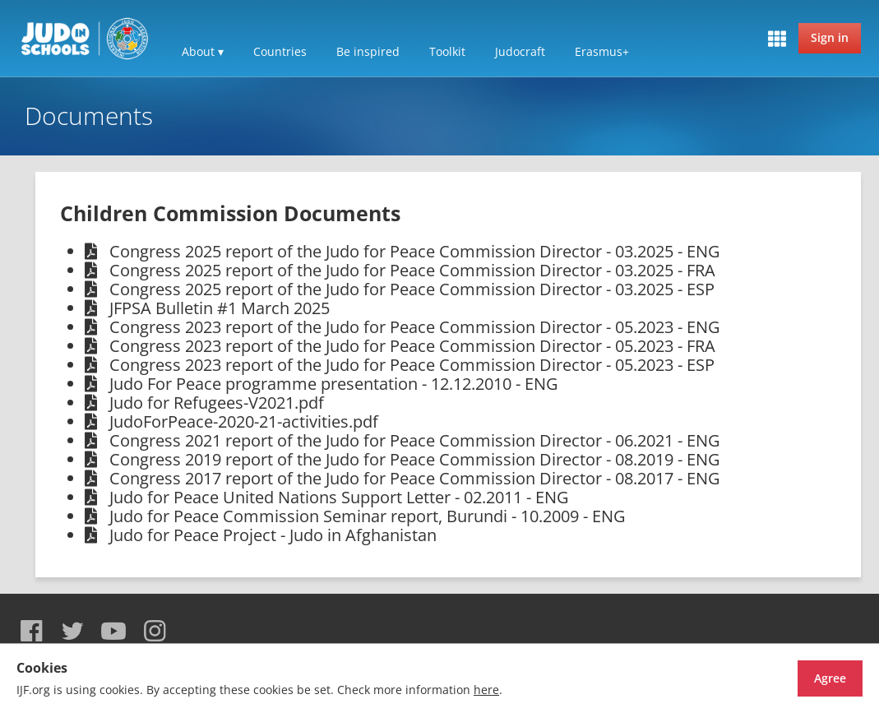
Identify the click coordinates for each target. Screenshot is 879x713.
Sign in (830, 37)
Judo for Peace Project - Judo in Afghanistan (273, 535)
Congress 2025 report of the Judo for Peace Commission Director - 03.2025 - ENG (414, 251)
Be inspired (368, 51)
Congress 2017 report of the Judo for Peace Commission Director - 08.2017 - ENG (414, 478)
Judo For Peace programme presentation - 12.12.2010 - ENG (333, 384)
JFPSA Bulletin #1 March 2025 (219, 308)
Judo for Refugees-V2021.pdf (216, 402)
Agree (801, 678)
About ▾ (203, 51)
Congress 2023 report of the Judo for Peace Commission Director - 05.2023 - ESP (412, 365)
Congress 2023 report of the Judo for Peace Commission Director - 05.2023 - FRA (412, 346)
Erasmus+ (602, 51)
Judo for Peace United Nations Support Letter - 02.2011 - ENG (339, 497)
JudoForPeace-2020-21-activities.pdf (243, 421)
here (486, 689)
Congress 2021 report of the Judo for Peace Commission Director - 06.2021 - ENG (414, 440)
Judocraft (520, 51)
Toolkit (447, 51)
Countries (280, 51)
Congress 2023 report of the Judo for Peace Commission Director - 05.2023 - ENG (414, 327)
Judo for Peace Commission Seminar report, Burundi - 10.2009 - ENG (367, 516)
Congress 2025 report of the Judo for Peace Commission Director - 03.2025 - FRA (412, 270)
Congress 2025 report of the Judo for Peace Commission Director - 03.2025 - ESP (412, 289)
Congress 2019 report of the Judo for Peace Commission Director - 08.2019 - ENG (414, 459)
